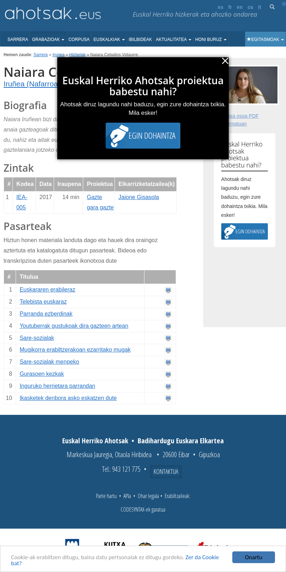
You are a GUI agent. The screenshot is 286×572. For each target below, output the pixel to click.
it (259, 7)
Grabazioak (48, 39)
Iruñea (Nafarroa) (32, 84)
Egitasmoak (265, 39)
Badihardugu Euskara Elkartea (181, 440)
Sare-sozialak (37, 338)
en (240, 7)
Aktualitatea (173, 39)
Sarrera (17, 39)
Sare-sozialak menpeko (49, 362)
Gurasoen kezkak (42, 374)
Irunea (58, 54)
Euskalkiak (109, 39)
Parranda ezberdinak (46, 314)
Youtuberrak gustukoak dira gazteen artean (74, 326)
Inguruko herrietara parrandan (57, 386)
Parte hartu (106, 496)
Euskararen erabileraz (47, 290)
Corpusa (78, 39)
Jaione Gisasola (138, 197)
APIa (127, 496)
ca (250, 7)
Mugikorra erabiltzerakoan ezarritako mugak (75, 350)
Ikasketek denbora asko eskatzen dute (68, 398)
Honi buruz (211, 39)
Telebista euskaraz (43, 302)
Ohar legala (148, 496)
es (220, 7)
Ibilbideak (140, 39)
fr (230, 7)
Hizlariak (77, 54)
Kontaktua (166, 471)
